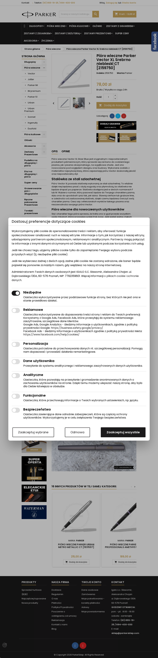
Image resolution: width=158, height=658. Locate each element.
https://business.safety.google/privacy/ (77, 328)
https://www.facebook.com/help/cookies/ (51, 334)
